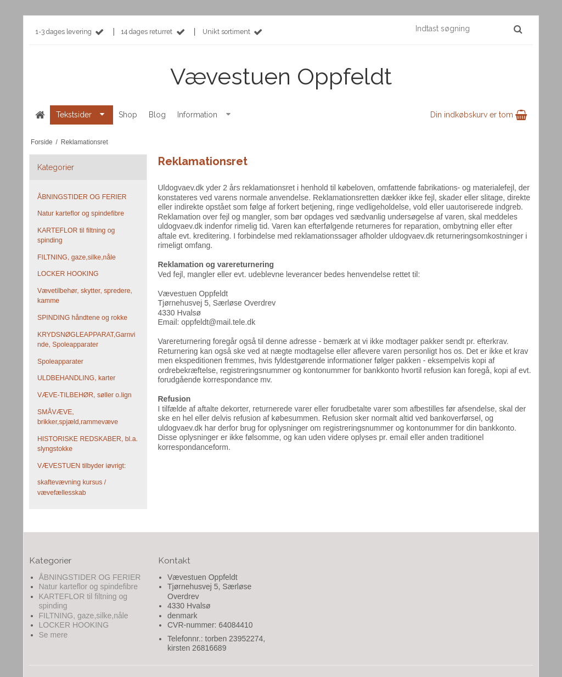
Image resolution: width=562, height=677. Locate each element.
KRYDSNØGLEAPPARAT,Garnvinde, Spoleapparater (86, 339)
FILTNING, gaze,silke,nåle (76, 257)
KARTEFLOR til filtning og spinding (76, 235)
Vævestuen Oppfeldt (281, 76)
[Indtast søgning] (468, 28)
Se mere (53, 634)
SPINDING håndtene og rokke (82, 317)
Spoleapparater (60, 361)
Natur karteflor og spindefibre (80, 213)
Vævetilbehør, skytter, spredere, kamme (84, 295)
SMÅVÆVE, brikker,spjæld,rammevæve (77, 417)
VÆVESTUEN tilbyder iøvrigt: (81, 466)
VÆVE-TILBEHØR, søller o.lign (84, 395)
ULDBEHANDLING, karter (76, 378)
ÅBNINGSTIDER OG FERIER (82, 197)
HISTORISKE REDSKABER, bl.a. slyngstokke (87, 444)
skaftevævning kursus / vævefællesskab (71, 487)
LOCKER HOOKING (68, 274)
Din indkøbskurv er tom (478, 114)
